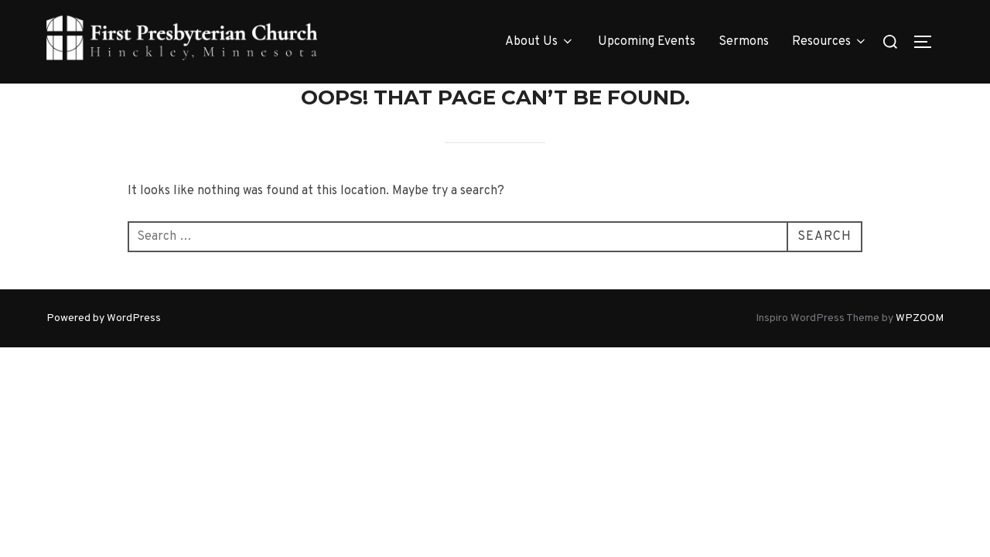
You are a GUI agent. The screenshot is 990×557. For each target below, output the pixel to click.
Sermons (744, 42)
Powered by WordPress (103, 317)
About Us (540, 42)
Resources (830, 42)
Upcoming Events (646, 42)
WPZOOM (920, 317)
